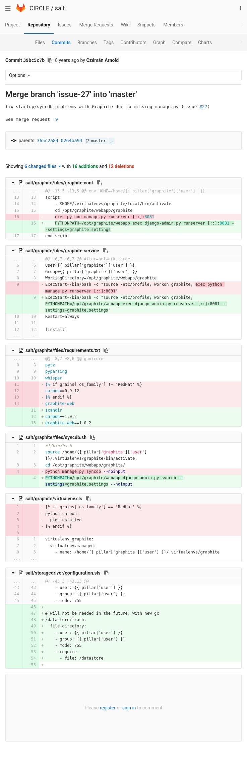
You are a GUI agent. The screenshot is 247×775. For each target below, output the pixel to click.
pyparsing (56, 371)
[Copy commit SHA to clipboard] (50, 60)
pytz (50, 365)
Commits (61, 42)
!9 (55, 119)
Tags (109, 42)
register (108, 707)
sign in (129, 707)
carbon (52, 391)
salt (60, 8)
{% (47, 384)
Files (40, 42)
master (96, 141)
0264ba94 (71, 140)
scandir (53, 410)
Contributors (133, 42)
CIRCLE (39, 8)
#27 (203, 106)
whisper (53, 378)
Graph (159, 42)
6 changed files (42, 166)
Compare (181, 42)
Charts (205, 42)
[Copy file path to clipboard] (99, 182)
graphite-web (59, 403)
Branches (87, 42)
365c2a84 (47, 140)
